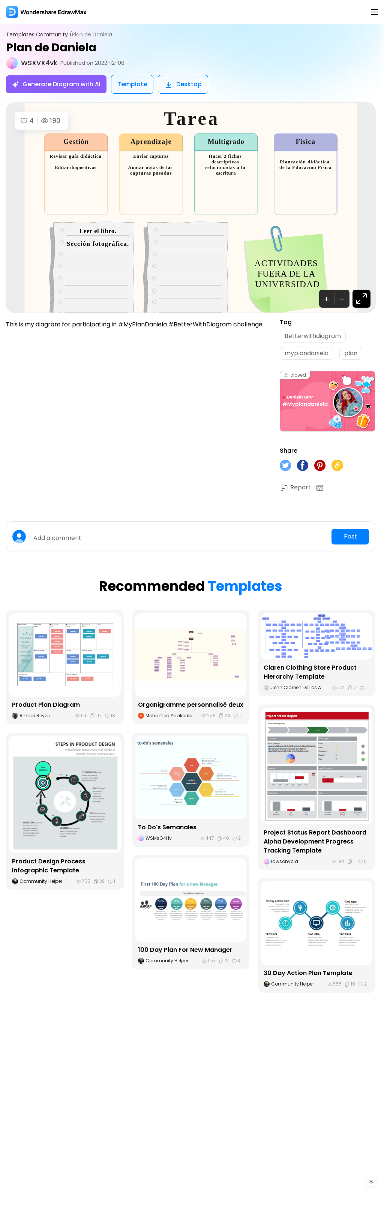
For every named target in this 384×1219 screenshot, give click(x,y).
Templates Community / (39, 34)
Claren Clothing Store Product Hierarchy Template (310, 672)
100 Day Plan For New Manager (185, 949)
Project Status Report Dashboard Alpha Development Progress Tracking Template (315, 841)
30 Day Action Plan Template (308, 973)
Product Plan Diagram (46, 704)
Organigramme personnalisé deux (190, 704)
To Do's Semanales (167, 827)
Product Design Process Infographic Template (49, 866)
